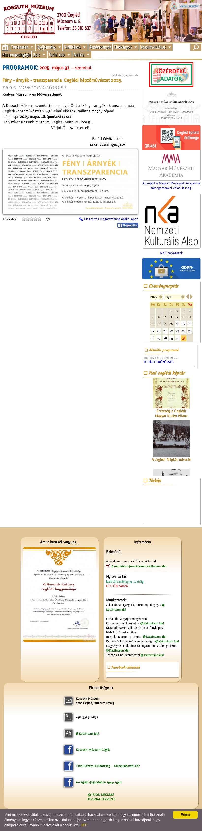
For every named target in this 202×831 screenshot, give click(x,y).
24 (184, 331)
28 (165, 338)
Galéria (78, 55)
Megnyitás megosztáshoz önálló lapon (111, 219)
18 (189, 323)
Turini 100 (57, 55)
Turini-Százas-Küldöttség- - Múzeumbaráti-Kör (108, 766)
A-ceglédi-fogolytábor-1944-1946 (98, 782)
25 (189, 331)
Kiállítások (72, 47)
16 (177, 323)
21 (165, 331)
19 (152, 331)
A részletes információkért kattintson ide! (139, 566)
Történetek (19, 47)
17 (183, 323)
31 (183, 338)
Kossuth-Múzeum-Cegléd (93, 750)
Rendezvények (100, 47)
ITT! (84, 825)
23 (177, 331)
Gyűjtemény (46, 47)
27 (158, 338)
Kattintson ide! (154, 623)
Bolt (36, 55)
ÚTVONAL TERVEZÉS (101, 799)
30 (177, 338)
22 (171, 331)
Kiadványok (123, 47)
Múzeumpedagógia (16, 55)
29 (171, 338)
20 (158, 331)
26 (152, 338)
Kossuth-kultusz (153, 47)
